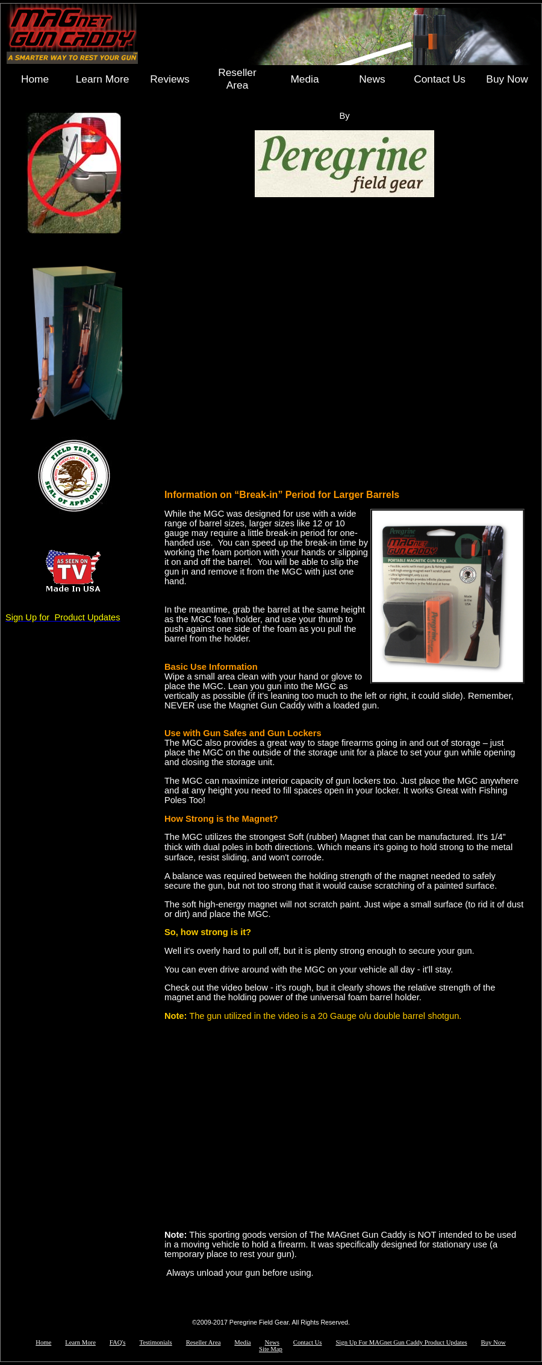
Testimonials (155, 1342)
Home (35, 79)
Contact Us (440, 79)
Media (304, 79)
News (372, 79)
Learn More (102, 79)
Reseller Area (237, 78)
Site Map (270, 1349)
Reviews (169, 79)
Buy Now (507, 79)
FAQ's (118, 1342)
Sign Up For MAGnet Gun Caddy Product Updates (401, 1342)
